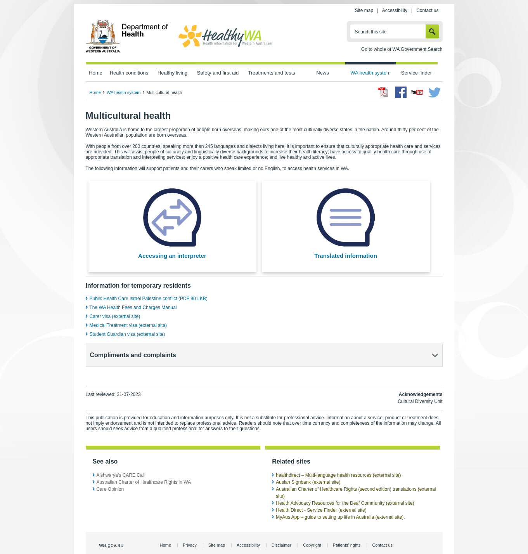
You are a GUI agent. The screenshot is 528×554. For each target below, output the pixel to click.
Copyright (312, 531)
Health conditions (129, 73)
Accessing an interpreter (172, 255)
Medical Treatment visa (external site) (128, 325)
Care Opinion (110, 475)
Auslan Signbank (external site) (308, 468)
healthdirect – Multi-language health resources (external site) (338, 461)
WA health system (370, 73)
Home (95, 73)
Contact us (427, 10)
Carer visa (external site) (115, 316)
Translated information (345, 255)
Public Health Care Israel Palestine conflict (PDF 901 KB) (149, 298)
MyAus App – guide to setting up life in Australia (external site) (339, 503)
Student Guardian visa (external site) (127, 334)
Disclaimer (281, 531)
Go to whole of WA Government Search (402, 49)
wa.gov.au (111, 531)
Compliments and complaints (133, 355)
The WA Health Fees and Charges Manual (133, 307)
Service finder (416, 73)
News (322, 73)
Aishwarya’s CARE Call (121, 461)
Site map (364, 10)
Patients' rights (347, 531)
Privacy (190, 531)
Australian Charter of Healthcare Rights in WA (144, 468)
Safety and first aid (218, 73)
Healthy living (172, 73)
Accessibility (394, 10)
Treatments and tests (271, 73)
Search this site (371, 32)
